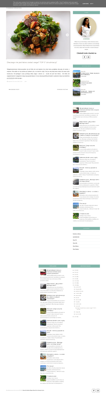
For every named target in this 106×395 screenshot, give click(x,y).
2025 (75, 270)
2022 (75, 276)
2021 (75, 278)
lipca (76, 297)
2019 (75, 283)
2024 (75, 272)
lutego (77, 312)
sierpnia (77, 295)
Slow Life (83, 71)
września (77, 293)
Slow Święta (76, 249)
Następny (67, 34)
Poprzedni (9, 34)
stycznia (77, 314)
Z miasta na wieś (86, 83)
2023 (75, 274)
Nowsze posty (14, 89)
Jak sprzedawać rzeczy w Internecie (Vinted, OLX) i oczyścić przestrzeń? (89, 109)
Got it (91, 3)
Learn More (86, 3)
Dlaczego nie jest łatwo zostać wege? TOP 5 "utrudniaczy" (32, 62)
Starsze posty (62, 89)
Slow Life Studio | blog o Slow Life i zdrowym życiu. (33, 390)
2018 (75, 285)
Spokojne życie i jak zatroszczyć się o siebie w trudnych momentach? (56, 297)
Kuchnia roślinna (77, 234)
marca (77, 306)
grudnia (77, 287)
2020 (75, 280)
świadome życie (85, 81)
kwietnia (77, 304)
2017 (75, 316)
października (78, 291)
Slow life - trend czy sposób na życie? (88, 92)
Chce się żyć (82, 203)
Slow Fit (75, 240)
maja (76, 301)
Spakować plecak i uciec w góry (88, 157)
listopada (77, 289)
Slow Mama (76, 246)
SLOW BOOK (76, 237)
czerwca (77, 299)
